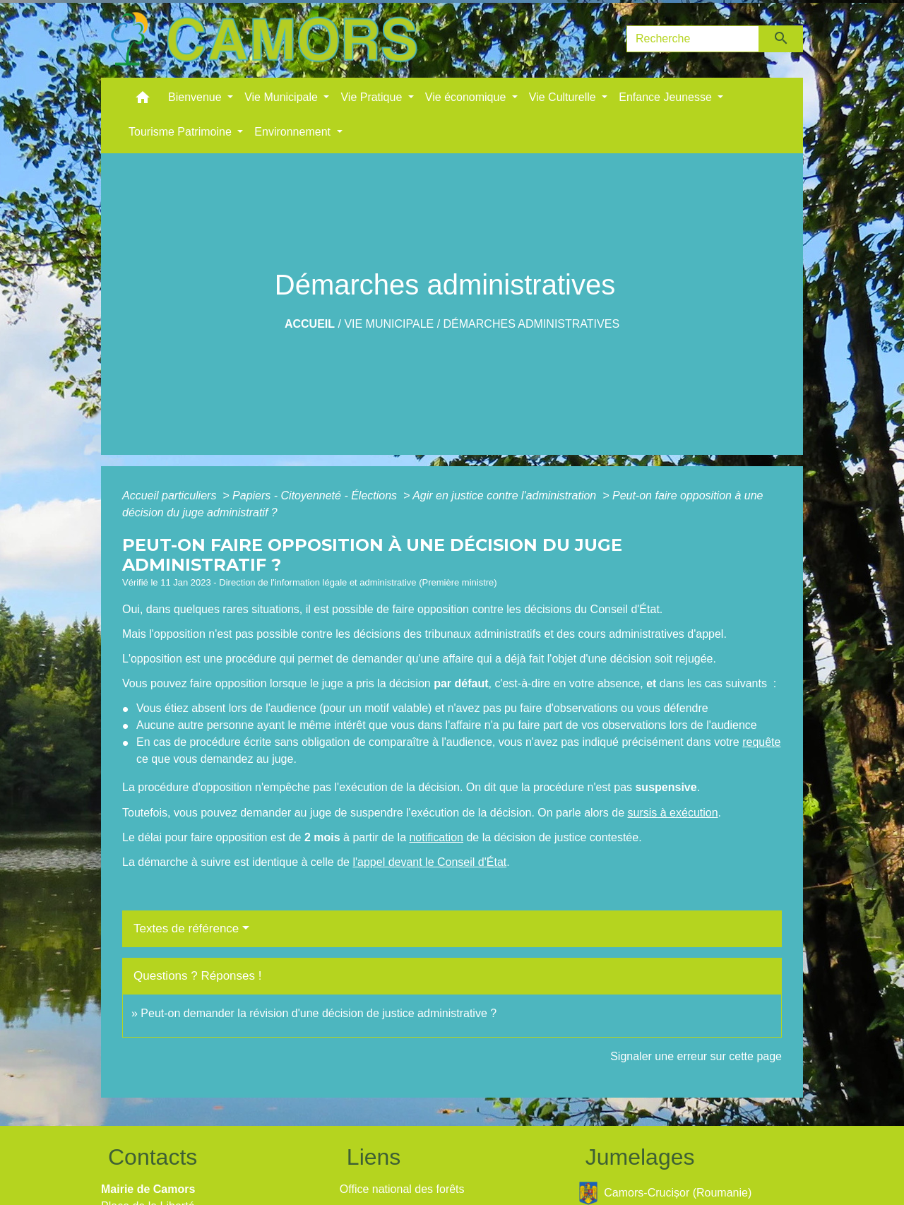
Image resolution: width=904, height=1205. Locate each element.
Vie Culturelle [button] (564, 97)
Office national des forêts (402, 1189)
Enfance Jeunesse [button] (667, 97)
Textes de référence (186, 928)
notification (436, 837)
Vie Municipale (389, 324)
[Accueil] (263, 39)
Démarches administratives (532, 324)
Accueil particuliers (171, 495)
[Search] (692, 38)
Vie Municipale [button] (282, 97)
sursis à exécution (673, 813)
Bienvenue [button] (196, 97)
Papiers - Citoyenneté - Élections (316, 495)
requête (761, 742)
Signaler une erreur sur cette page (696, 1056)
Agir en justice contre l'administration (506, 495)
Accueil (310, 324)
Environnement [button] (293, 132)
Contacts (152, 1157)
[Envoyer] (781, 38)
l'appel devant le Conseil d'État (429, 862)
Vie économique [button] (467, 97)
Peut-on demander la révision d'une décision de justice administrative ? (318, 1013)
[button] (142, 100)
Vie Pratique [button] (372, 97)
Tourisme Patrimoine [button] (181, 132)
